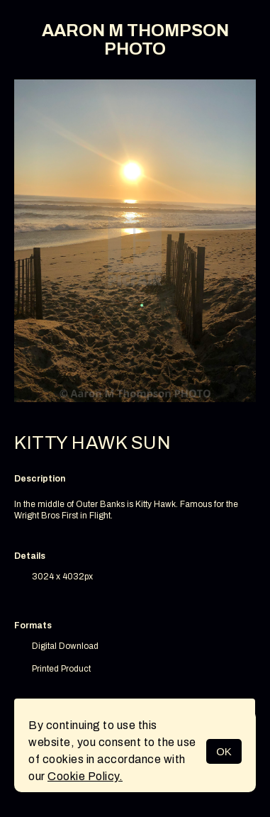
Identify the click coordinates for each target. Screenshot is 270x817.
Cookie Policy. (85, 776)
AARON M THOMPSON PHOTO (135, 39)
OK (224, 751)
